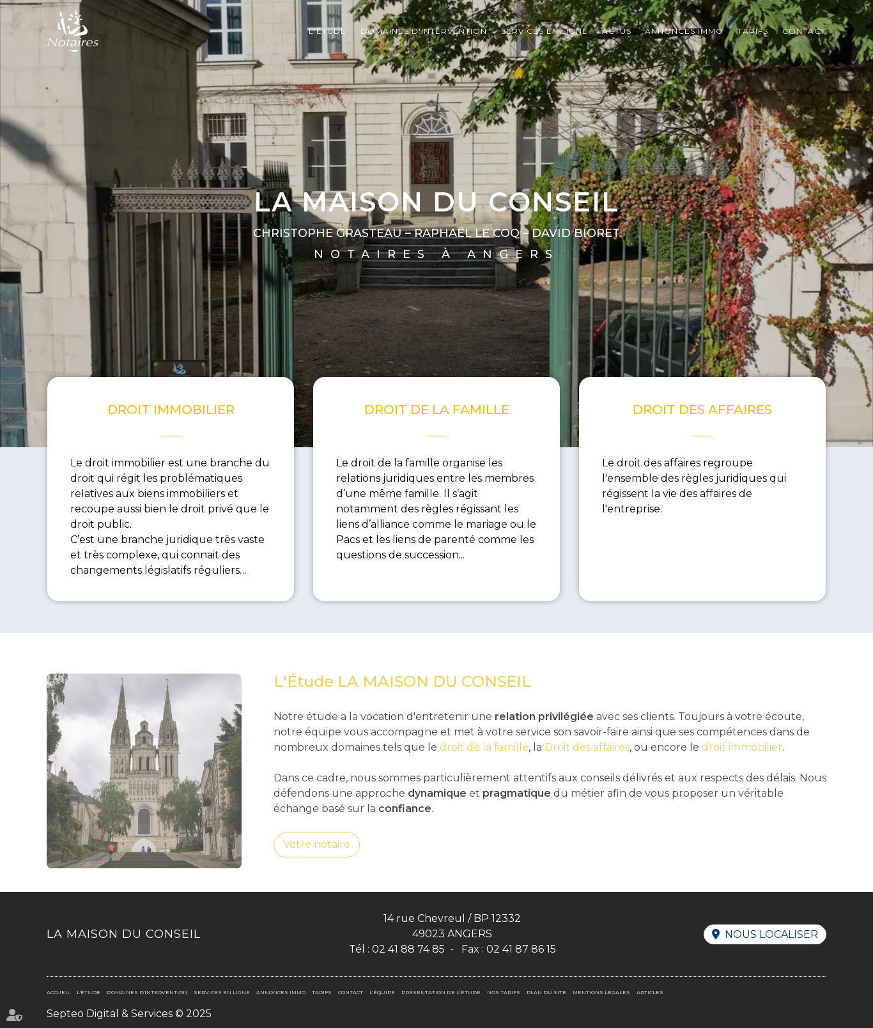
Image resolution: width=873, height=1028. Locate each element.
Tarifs (753, 31)
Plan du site (546, 992)
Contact (804, 31)
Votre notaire (316, 861)
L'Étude (327, 31)
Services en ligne (544, 31)
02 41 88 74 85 (408, 949)
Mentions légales (601, 992)
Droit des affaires (587, 764)
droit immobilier (742, 764)
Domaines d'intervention (423, 31)
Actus (616, 31)
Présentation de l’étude (441, 992)
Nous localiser (771, 934)
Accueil (58, 992)
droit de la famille (484, 764)
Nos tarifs (503, 992)
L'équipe (382, 992)
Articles (650, 992)
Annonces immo (684, 31)
